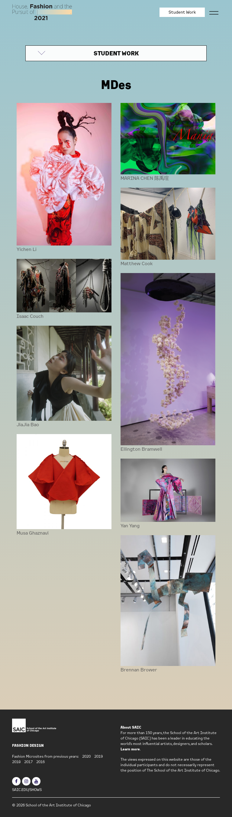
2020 (86, 756)
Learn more (130, 749)
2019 (98, 756)
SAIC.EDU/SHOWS (27, 789)
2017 (28, 761)
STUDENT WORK (116, 53)
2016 (40, 761)
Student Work (182, 12)
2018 (16, 761)
